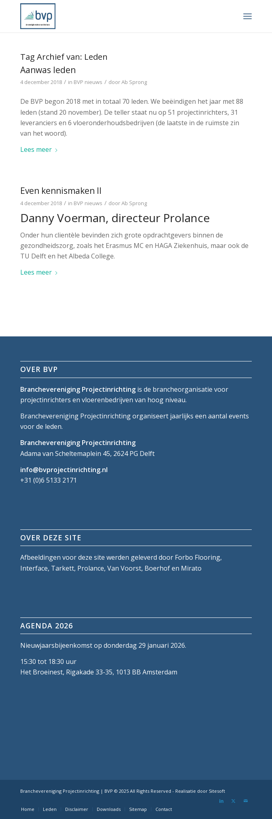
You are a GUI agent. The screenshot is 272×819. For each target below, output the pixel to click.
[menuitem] (247, 16)
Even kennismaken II (61, 190)
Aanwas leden (48, 70)
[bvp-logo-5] (112, 16)
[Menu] (247, 16)
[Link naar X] (233, 801)
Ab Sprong (134, 82)
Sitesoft (217, 791)
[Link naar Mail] (246, 801)
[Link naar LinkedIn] (221, 801)
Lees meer (39, 149)
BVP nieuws (88, 82)
